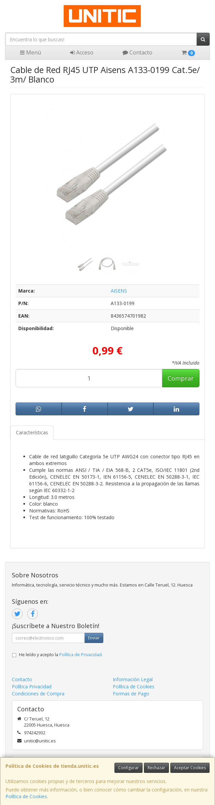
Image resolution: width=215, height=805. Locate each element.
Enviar (94, 638)
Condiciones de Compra (38, 693)
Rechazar (156, 767)
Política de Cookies (26, 796)
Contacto (137, 52)
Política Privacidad (31, 686)
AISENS (119, 291)
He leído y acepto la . (61, 655)
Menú (30, 52)
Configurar (128, 767)
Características (32, 432)
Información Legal (133, 679)
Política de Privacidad (80, 655)
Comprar (181, 378)
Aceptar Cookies (190, 767)
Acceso (81, 52)
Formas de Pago (131, 693)
